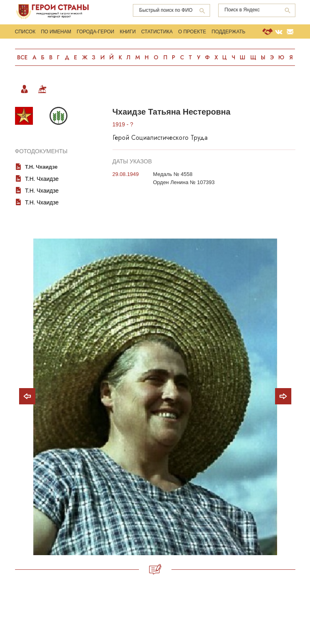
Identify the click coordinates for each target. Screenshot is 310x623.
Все (22, 59)
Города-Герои (96, 32)
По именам (56, 32)
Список (25, 32)
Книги (128, 32)
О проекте (193, 32)
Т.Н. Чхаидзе (41, 168)
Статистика (157, 32)
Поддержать (230, 32)
